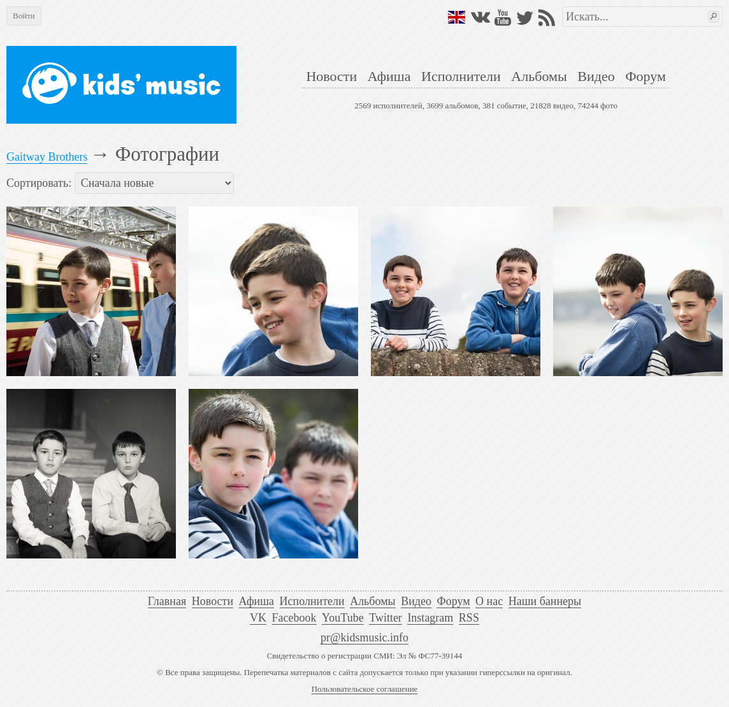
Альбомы (539, 76)
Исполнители (461, 76)
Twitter (385, 617)
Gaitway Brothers (46, 156)
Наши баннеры (545, 601)
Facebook (294, 617)
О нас (489, 601)
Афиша (389, 76)
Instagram (430, 617)
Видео (595, 76)
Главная (167, 601)
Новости (331, 76)
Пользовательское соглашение (365, 689)
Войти (24, 15)
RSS (469, 617)
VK (258, 617)
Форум (645, 76)
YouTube (343, 617)
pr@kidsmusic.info (364, 637)
